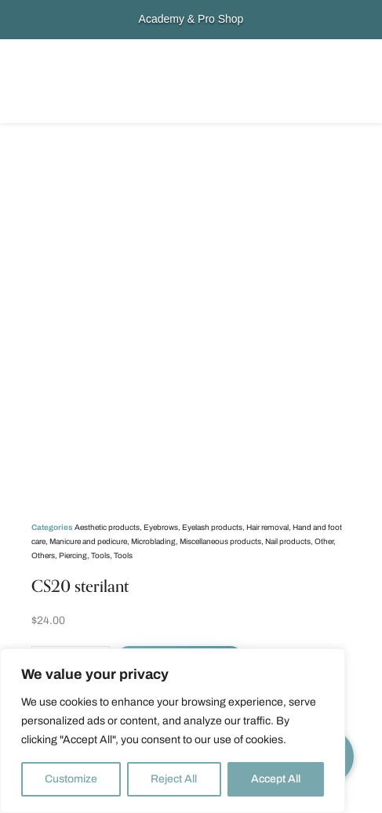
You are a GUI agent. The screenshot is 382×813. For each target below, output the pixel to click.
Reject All (174, 779)
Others (43, 555)
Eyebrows (161, 527)
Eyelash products (212, 527)
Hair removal (267, 527)
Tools (100, 555)
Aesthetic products (107, 527)
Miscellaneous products (220, 541)
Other (324, 541)
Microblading (153, 541)
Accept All (275, 779)
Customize (71, 779)
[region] (172, 730)
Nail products (288, 541)
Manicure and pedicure (88, 541)
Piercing (73, 555)
